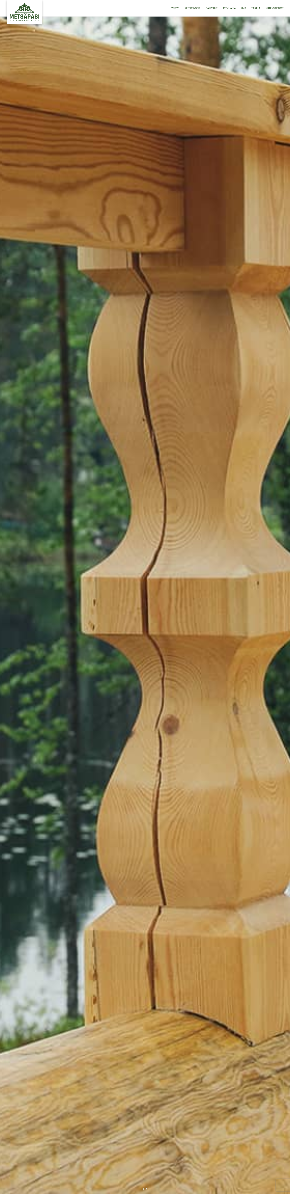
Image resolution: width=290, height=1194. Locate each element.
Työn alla (229, 8)
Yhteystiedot (275, 8)
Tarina (255, 8)
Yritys (175, 8)
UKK (243, 8)
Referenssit (192, 8)
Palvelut (212, 8)
